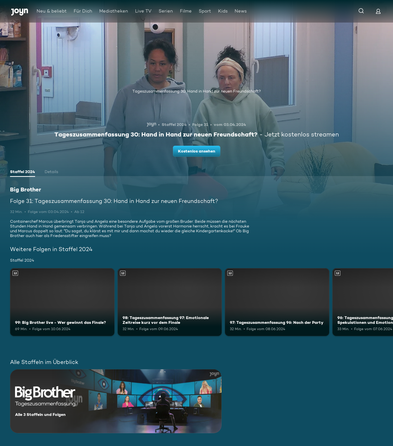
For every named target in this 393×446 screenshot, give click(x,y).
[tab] (22, 172)
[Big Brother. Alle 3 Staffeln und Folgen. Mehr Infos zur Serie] (116, 401)
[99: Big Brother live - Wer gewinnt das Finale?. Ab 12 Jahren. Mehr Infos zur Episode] (62, 302)
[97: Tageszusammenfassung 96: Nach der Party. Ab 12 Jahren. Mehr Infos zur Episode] (277, 302)
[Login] (378, 11)
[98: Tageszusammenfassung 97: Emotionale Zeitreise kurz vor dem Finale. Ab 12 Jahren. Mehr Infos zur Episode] (170, 302)
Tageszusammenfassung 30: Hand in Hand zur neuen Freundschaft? (196, 91)
